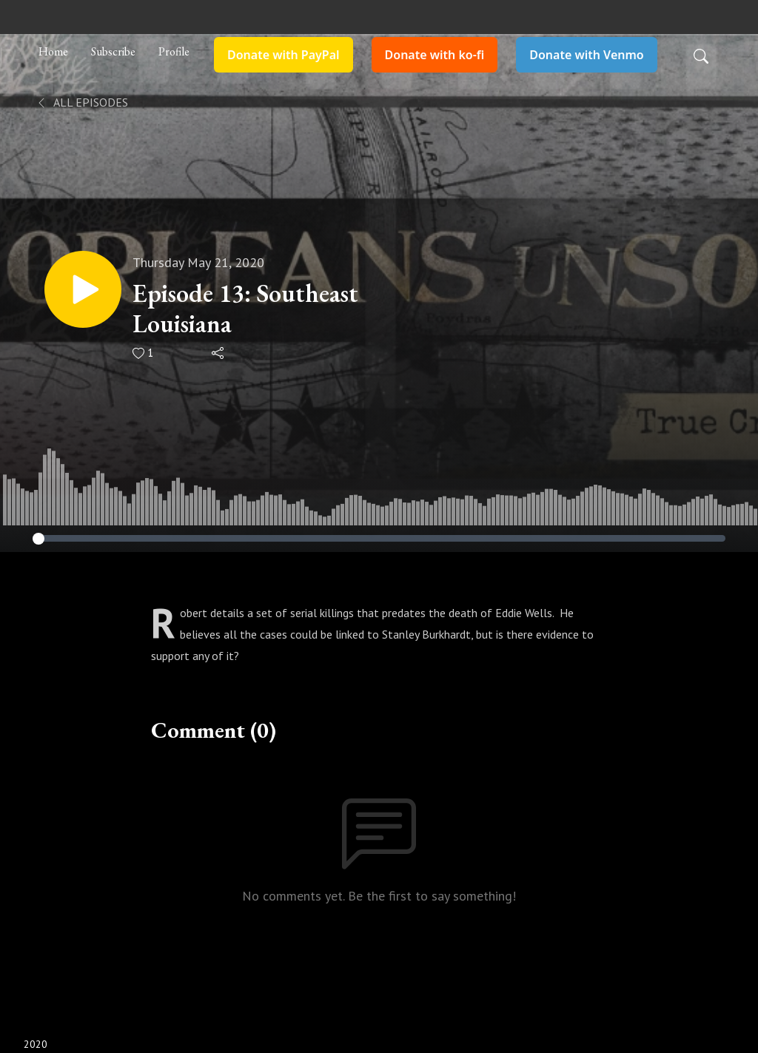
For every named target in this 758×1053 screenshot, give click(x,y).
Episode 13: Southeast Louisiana (245, 308)
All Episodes (82, 102)
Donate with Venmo (586, 55)
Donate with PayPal (283, 55)
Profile (174, 51)
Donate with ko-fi (435, 55)
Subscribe (113, 51)
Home (53, 51)
